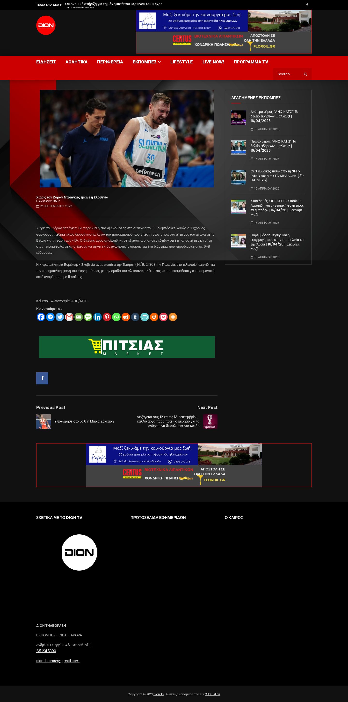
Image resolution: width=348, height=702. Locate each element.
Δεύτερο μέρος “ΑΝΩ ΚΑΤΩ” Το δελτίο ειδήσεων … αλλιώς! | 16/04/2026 (274, 116)
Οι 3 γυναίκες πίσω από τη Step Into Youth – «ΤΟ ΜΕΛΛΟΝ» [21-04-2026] (277, 176)
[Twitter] (60, 317)
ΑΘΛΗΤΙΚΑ (76, 61)
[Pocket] (163, 317)
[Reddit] (126, 317)
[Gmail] (69, 317)
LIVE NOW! (213, 61)
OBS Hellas (212, 694)
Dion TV (158, 694)
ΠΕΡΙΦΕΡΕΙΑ (110, 61)
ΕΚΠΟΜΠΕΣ (145, 61)
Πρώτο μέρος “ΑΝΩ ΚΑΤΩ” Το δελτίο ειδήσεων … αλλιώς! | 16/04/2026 (273, 146)
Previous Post (50, 407)
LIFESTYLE (181, 61)
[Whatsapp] (116, 317)
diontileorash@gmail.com (58, 660)
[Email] (78, 317)
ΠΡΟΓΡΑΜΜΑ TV (251, 61)
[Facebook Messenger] (50, 317)
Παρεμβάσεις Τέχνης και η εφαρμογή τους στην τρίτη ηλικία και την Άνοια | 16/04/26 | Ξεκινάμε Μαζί (277, 242)
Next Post (207, 407)
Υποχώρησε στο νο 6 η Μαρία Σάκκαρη (84, 421)
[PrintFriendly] (144, 317)
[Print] (154, 317)
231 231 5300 (46, 650)
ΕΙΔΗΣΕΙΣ (46, 61)
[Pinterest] (107, 317)
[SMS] (88, 317)
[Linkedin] (97, 317)
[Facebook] (41, 317)
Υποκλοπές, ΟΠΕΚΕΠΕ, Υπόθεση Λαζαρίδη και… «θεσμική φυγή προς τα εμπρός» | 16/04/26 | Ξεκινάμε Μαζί (277, 207)
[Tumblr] (135, 317)
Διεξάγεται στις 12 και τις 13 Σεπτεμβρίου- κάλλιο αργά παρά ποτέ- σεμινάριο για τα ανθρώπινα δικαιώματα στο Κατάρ (168, 422)
